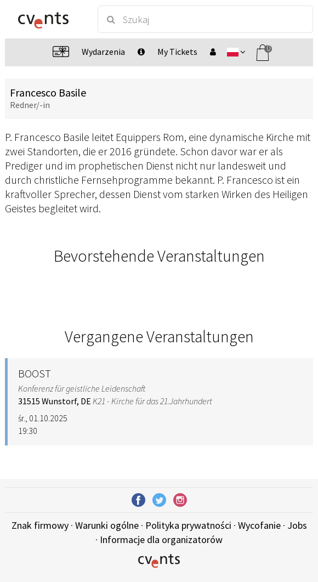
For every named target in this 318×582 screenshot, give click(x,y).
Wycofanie (259, 525)
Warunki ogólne (107, 525)
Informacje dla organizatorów (161, 539)
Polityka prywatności (188, 525)
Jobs (297, 525)
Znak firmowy (40, 525)
